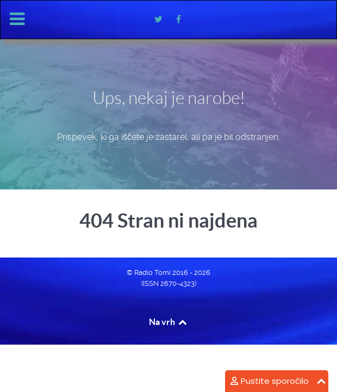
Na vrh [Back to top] (168, 322)
